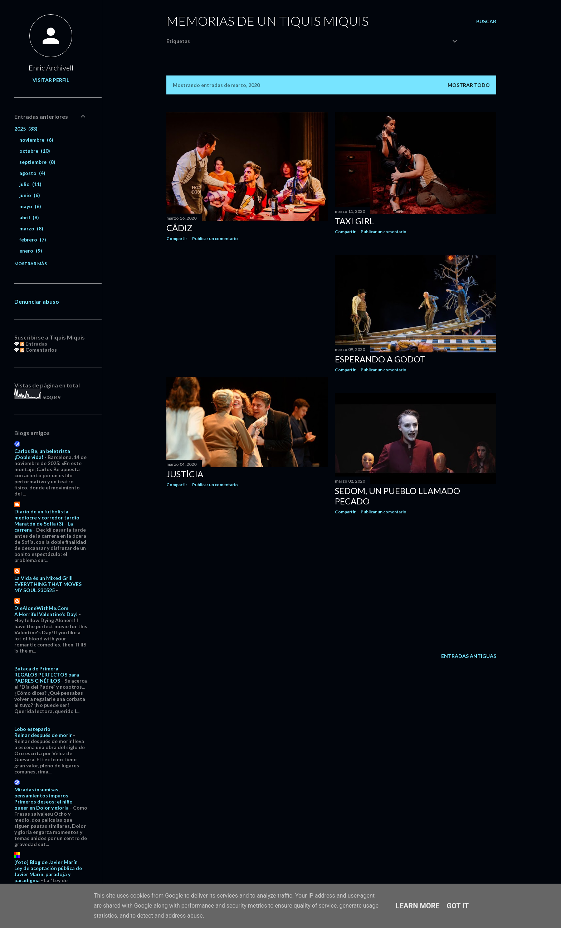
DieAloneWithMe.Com (41, 608)
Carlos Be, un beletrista (42, 451)
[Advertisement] (247, 309)
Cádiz (179, 228)
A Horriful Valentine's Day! (46, 614)
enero (30, 251)
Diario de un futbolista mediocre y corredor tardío (46, 514)
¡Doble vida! (28, 457)
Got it (458, 906)
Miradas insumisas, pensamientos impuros (41, 792)
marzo (31, 228)
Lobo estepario (32, 729)
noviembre (36, 140)
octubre (34, 151)
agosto (32, 173)
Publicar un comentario (215, 238)
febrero (32, 239)
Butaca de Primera (36, 668)
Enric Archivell (51, 67)
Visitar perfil (51, 80)
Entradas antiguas (468, 656)
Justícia (184, 474)
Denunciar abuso (36, 301)
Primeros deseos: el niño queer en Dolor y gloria (43, 804)
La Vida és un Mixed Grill (43, 578)
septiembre (37, 162)
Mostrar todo (469, 85)
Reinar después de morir (43, 735)
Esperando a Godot (380, 359)
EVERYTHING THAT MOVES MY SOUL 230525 (48, 587)
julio (30, 184)
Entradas (33, 344)
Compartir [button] (176, 238)
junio (29, 195)
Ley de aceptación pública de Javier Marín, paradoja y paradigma (48, 874)
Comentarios (38, 350)
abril (29, 217)
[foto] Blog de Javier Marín (46, 862)
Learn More (418, 906)
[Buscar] (486, 21)
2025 (26, 129)
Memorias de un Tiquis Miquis (267, 21)
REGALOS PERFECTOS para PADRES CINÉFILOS (46, 677)
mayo (30, 206)
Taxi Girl (354, 221)
